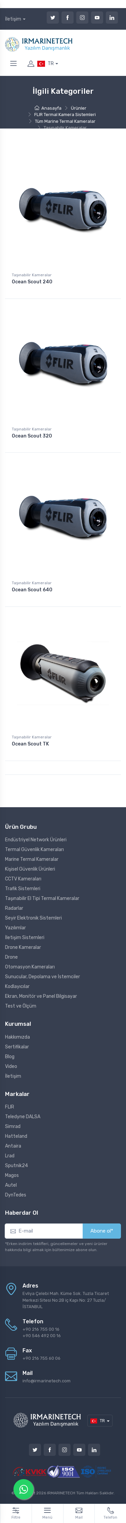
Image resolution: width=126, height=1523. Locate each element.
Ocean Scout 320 (32, 436)
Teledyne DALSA (22, 1117)
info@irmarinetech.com (47, 1380)
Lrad (9, 1156)
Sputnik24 (16, 1165)
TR (45, 64)
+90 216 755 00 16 (41, 1329)
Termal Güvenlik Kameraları (34, 849)
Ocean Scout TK (30, 744)
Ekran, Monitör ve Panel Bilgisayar (41, 996)
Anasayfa (48, 108)
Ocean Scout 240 (32, 282)
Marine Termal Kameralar (31, 859)
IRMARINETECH (61, 1493)
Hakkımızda (17, 1037)
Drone (11, 957)
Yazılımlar (15, 928)
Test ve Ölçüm (20, 1006)
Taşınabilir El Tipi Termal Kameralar (42, 898)
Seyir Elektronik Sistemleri (33, 918)
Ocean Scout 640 (32, 590)
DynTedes (15, 1195)
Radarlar (14, 908)
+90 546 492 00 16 (42, 1335)
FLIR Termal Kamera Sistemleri (65, 114)
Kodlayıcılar (17, 986)
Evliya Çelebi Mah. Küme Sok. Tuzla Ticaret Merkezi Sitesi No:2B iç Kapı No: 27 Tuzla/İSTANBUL (66, 1300)
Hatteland (16, 1136)
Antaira (13, 1146)
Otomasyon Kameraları (30, 967)
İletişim (13, 19)
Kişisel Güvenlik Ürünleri (30, 869)
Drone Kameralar (23, 947)
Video (11, 1066)
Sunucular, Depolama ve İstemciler (42, 977)
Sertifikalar (17, 1047)
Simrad (12, 1126)
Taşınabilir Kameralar (32, 275)
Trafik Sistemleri (22, 889)
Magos (12, 1175)
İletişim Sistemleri (24, 937)
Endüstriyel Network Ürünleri (36, 840)
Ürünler (78, 108)
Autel (11, 1185)
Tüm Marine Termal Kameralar (65, 121)
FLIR (9, 1107)
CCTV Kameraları (23, 879)
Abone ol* (101, 1231)
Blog (9, 1057)
